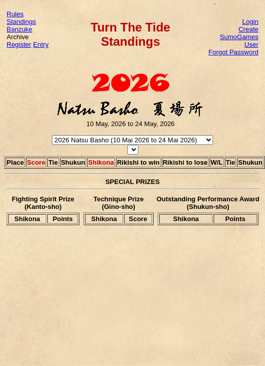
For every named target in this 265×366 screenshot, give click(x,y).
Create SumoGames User (239, 36)
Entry (40, 44)
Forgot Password (233, 52)
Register (19, 44)
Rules (15, 14)
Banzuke (20, 29)
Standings (21, 21)
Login (250, 21)
